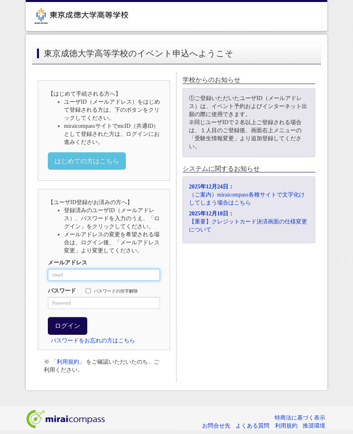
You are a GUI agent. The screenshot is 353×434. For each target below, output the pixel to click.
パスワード (62, 291)
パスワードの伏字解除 (112, 290)
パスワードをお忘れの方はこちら (93, 341)
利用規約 (286, 426)
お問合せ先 (216, 426)
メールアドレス (67, 263)
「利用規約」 (68, 362)
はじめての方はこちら (87, 161)
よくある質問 (252, 426)
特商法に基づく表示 (300, 418)
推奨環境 (314, 426)
